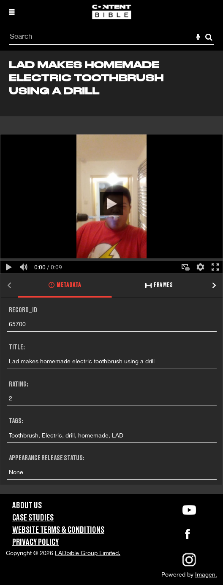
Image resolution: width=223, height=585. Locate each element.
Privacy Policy (35, 542)
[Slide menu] (12, 12)
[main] (111, 272)
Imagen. (206, 574)
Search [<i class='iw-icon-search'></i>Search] (208, 37)
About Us (27, 506)
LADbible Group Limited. (87, 553)
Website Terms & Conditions (58, 530)
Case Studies (33, 518)
